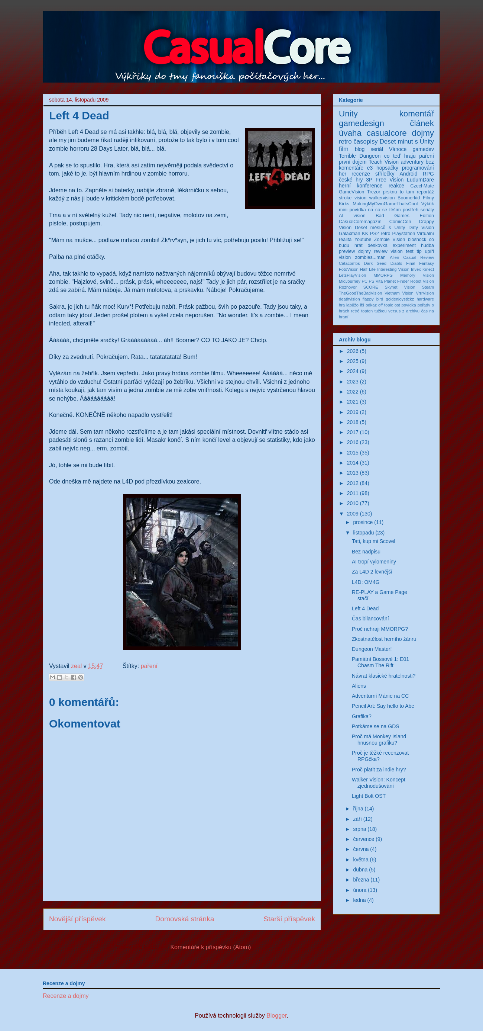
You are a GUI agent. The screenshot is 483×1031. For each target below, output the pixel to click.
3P (369, 180)
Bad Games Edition (405, 215)
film (344, 148)
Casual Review (418, 257)
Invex (416, 269)
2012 (353, 483)
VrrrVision (425, 293)
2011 (353, 493)
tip (418, 251)
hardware (425, 299)
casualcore (387, 133)
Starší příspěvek (289, 919)
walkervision (382, 197)
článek (422, 123)
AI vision (352, 215)
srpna (359, 829)
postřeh (410, 209)
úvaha (350, 133)
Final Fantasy (420, 263)
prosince (363, 522)
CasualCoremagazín (360, 221)
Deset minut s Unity (407, 141)
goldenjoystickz (400, 299)
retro (345, 141)
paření (149, 666)
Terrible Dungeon (359, 156)
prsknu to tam (398, 192)
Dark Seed (375, 263)
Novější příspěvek (77, 919)
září (357, 819)
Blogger (276, 1015)
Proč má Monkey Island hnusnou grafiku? (379, 739)
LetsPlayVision (352, 275)
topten (367, 311)
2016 (353, 442)
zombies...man (370, 257)
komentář (416, 113)
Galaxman (349, 233)
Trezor (373, 192)
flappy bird (373, 299)
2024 (353, 371)
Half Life (368, 269)
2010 (353, 503)
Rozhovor (348, 287)
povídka (409, 305)
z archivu (410, 311)
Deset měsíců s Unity (380, 227)
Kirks (344, 203)
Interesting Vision (393, 269)
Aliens (359, 686)
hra (342, 305)
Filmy (428, 197)
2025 (353, 361)
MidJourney (349, 281)
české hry (351, 180)
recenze (360, 174)
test (409, 251)
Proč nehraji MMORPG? (380, 629)
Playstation (403, 233)
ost (397, 305)
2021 (353, 402)
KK (365, 233)
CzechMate (422, 186)
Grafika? (362, 716)
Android (408, 174)
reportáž (425, 192)
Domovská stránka (184, 919)
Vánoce (397, 149)
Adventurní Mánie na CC (380, 696)
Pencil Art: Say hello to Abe (383, 706)
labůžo (352, 305)
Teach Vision (384, 162)
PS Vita (376, 281)
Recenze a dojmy (66, 996)
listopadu (363, 533)
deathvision (349, 299)
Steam (428, 287)
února (359, 890)
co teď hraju (400, 156)
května (360, 860)
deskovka (378, 245)
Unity (348, 113)
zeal (77, 666)
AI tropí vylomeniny (374, 562)
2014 (353, 463)
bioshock (417, 239)
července (363, 839)
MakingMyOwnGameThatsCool (385, 203)
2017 (353, 432)
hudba (427, 245)
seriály (427, 209)
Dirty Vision (421, 227)
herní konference (361, 186)
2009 (353, 514)
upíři (429, 251)
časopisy (365, 141)
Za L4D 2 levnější (372, 572)
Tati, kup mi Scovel (373, 541)
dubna (360, 870)
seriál (376, 149)
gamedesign (361, 123)
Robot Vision (422, 281)
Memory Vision (417, 275)
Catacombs (349, 263)
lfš (362, 305)
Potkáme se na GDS (375, 726)
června (361, 849)
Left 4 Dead (365, 608)
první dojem (353, 162)
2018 (353, 422)
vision (345, 257)
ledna (359, 900)
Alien (394, 257)
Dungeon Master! (372, 649)
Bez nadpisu (366, 552)
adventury (412, 162)
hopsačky (387, 168)
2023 (353, 382)
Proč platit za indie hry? (379, 770)
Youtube (363, 239)
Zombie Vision (389, 239)
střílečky (384, 174)
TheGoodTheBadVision (360, 293)
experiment (404, 245)
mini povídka (352, 209)
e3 (370, 168)
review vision (388, 251)
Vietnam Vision (399, 293)
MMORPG (383, 275)
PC (364, 281)
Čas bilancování (370, 619)
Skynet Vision (400, 287)
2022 (353, 392)
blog (359, 149)
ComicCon (400, 221)
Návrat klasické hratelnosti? (383, 676)
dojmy (423, 133)
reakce (396, 186)
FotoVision (349, 269)
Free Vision (389, 180)
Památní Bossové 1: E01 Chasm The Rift (380, 662)
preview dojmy (355, 251)
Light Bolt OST (369, 796)
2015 (353, 453)
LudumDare (420, 180)
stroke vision (352, 197)
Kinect (428, 269)
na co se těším (384, 209)
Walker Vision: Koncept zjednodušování (378, 783)
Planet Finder (396, 281)
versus (394, 311)
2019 (353, 412)
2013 (353, 473)
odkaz (371, 305)
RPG (428, 174)
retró (355, 311)
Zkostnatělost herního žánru (384, 639)
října (358, 809)
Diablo (396, 263)
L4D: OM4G (366, 582)
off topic (385, 305)
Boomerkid (409, 197)
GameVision (351, 192)
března (361, 880)
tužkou (381, 311)
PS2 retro (380, 233)
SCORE (370, 287)
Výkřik (427, 203)
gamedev (423, 149)
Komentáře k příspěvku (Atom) (210, 947)
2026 (353, 351)
